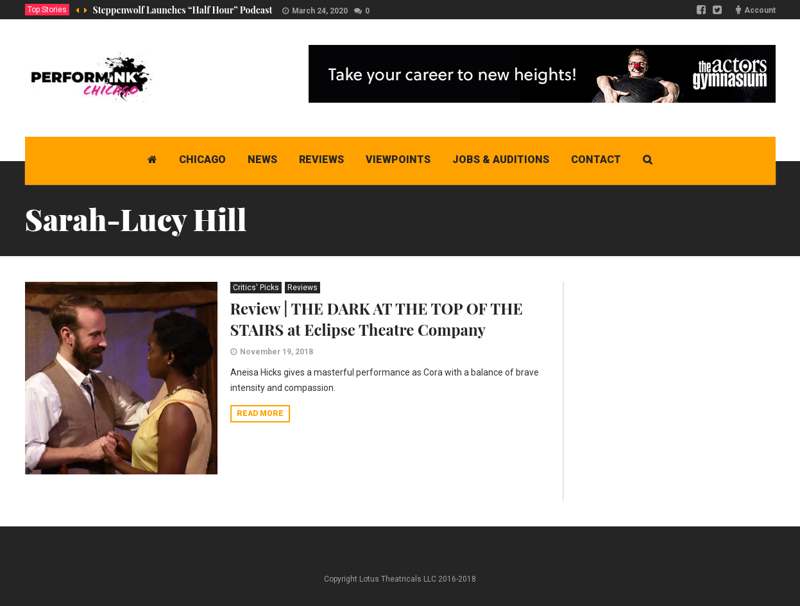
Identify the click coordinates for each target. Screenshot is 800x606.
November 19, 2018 (276, 351)
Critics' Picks (256, 287)
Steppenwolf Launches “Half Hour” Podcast (183, 10)
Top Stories (47, 9)
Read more (260, 413)
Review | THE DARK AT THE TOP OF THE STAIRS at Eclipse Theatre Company (376, 319)
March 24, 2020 (320, 10)
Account (760, 10)
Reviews (302, 287)
